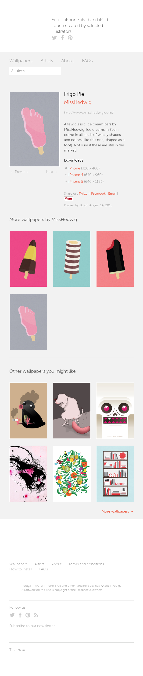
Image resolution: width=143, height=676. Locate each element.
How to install (20, 569)
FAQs (87, 61)
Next (49, 172)
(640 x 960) (85, 175)
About (67, 61)
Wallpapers (20, 61)
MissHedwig (78, 102)
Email (112, 193)
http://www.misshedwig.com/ (89, 113)
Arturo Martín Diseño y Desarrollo (34, 661)
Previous (21, 172)
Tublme (53, 661)
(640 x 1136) (86, 182)
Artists (47, 61)
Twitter (84, 193)
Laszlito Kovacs (17, 661)
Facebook (98, 193)
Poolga (28, 26)
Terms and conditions (86, 564)
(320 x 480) (84, 168)
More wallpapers (115, 512)
